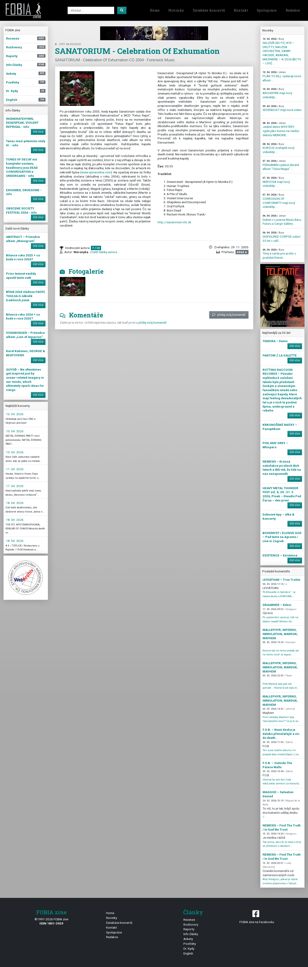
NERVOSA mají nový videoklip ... (276, 181)
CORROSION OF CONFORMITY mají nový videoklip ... (279, 201)
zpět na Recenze (68, 44)
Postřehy (189, 944)
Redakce (293, 10)
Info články (190, 934)
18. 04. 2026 (15, 503)
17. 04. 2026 (15, 486)
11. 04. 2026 (15, 469)
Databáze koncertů (209, 10)
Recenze (189, 919)
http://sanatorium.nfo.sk (174, 222)
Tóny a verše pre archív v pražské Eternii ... (279, 253)
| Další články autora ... (104, 252)
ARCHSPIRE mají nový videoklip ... (277, 93)
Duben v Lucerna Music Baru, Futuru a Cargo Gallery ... (282, 219)
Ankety (188, 939)
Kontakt (241, 10)
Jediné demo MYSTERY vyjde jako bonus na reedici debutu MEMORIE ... (281, 129)
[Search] (91, 10)
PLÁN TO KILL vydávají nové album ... (282, 76)
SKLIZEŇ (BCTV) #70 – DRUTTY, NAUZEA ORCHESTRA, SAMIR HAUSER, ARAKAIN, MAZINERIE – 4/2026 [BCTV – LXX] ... (282, 51)
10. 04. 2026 (15, 414)
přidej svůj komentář (228, 314)
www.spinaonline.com (96, 172)
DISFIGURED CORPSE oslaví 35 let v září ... (281, 236)
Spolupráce (267, 10)
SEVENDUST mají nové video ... (282, 110)
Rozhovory (190, 924)
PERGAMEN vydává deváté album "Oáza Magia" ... (281, 165)
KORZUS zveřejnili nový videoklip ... (278, 148)
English (188, 953)
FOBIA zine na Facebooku (256, 916)
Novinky (176, 10)
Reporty (188, 929)
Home (155, 10)
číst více (38, 131)
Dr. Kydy (188, 948)
